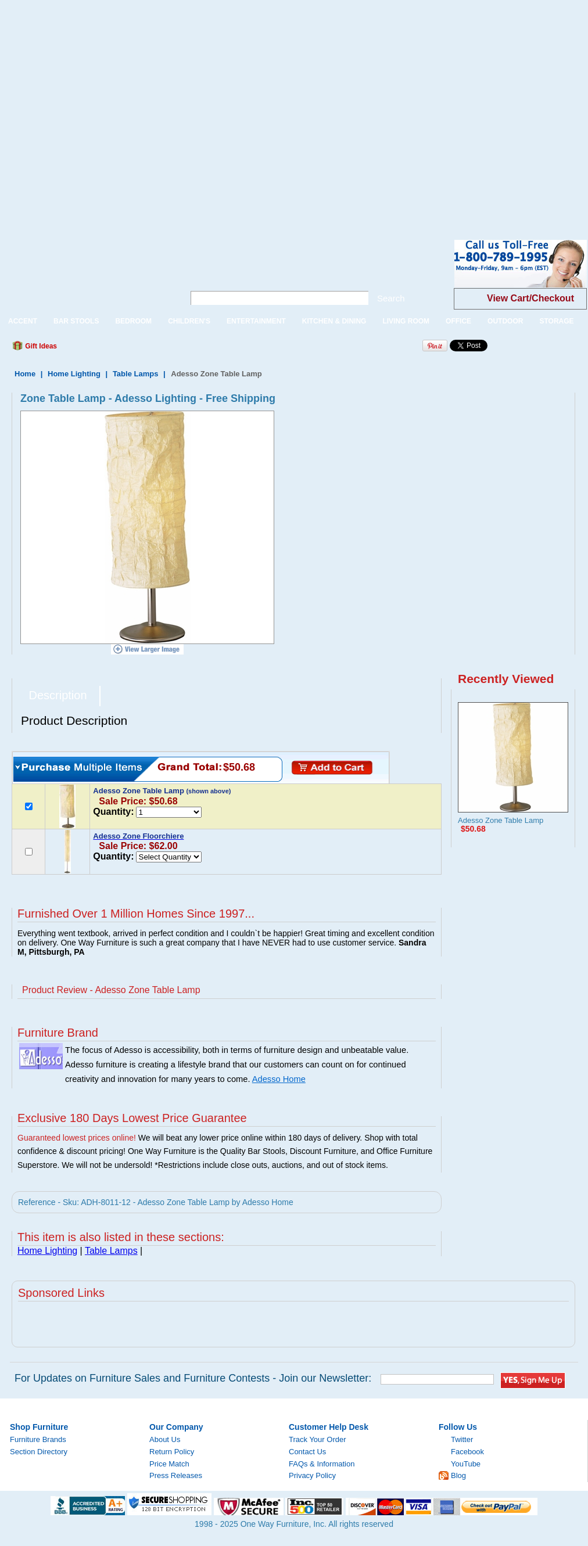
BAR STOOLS (76, 321)
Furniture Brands (38, 1439)
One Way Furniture (85, 273)
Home (25, 373)
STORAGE (556, 321)
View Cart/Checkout (530, 298)
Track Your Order (317, 1439)
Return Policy (171, 1451)
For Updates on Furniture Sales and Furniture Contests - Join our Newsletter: (193, 1378)
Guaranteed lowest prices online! (76, 1137)
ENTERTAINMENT (256, 321)
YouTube (466, 1463)
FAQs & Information (321, 1463)
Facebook (467, 1451)
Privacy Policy (312, 1475)
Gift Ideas (40, 346)
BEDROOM (133, 321)
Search (391, 298)
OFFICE (458, 321)
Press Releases (175, 1475)
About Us (164, 1439)
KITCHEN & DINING (334, 321)
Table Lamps (136, 373)
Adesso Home (279, 1079)
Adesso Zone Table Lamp (500, 820)
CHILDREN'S (189, 321)
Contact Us (307, 1451)
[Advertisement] (111, 111)
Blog (458, 1475)
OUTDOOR (505, 321)
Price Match (169, 1463)
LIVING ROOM (405, 321)
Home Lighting (74, 373)
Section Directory (38, 1451)
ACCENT (22, 321)
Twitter (462, 1439)
